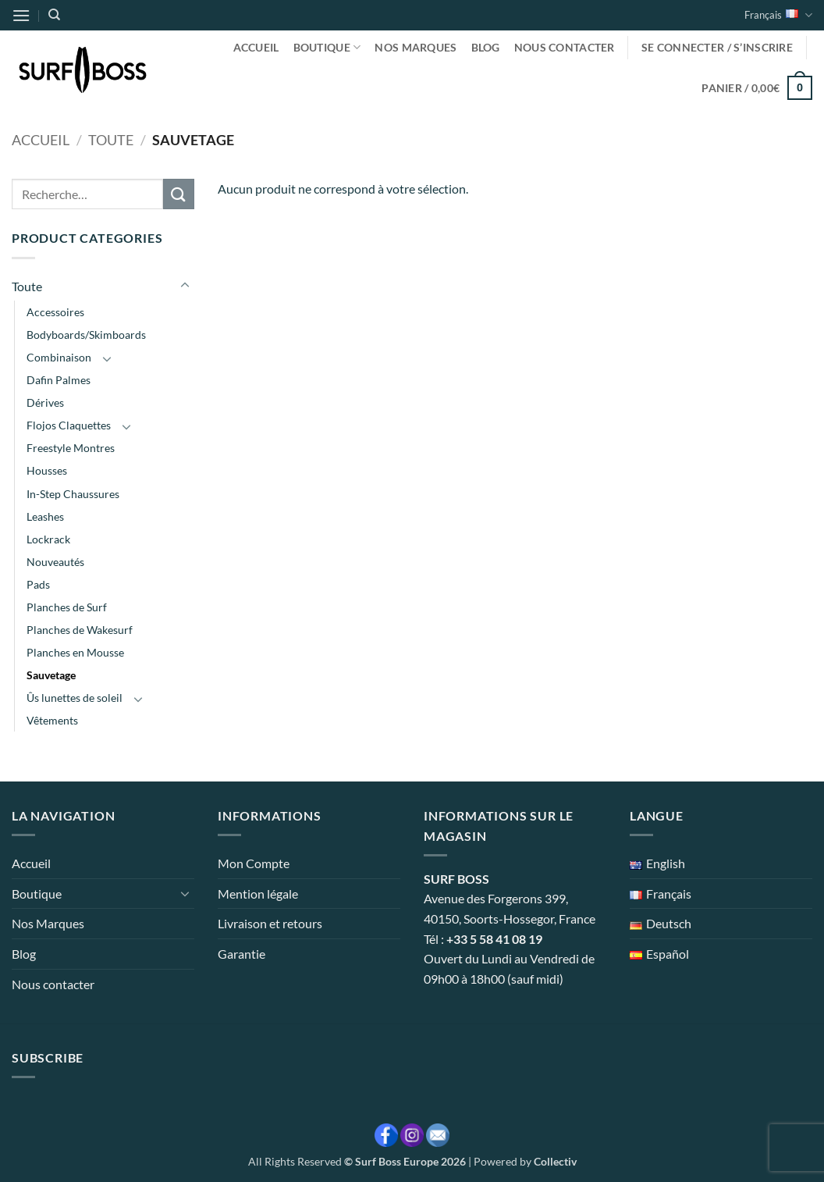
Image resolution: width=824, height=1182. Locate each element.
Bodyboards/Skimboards (86, 334)
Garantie (241, 953)
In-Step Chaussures (73, 493)
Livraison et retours (270, 923)
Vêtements (52, 720)
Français (778, 15)
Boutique (327, 47)
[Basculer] (185, 285)
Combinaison (59, 357)
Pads (38, 584)
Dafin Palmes (59, 379)
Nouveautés (55, 561)
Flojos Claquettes (69, 425)
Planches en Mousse (75, 652)
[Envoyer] (178, 194)
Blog (485, 47)
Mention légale (258, 893)
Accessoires (55, 312)
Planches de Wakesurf (80, 629)
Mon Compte (253, 863)
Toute (110, 139)
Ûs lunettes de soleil (75, 697)
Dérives (45, 402)
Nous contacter (564, 47)
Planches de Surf (67, 607)
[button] (21, 15)
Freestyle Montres (71, 447)
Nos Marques (415, 47)
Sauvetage (51, 675)
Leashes (45, 516)
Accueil (256, 47)
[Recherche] (54, 15)
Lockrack (48, 539)
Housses (47, 470)
